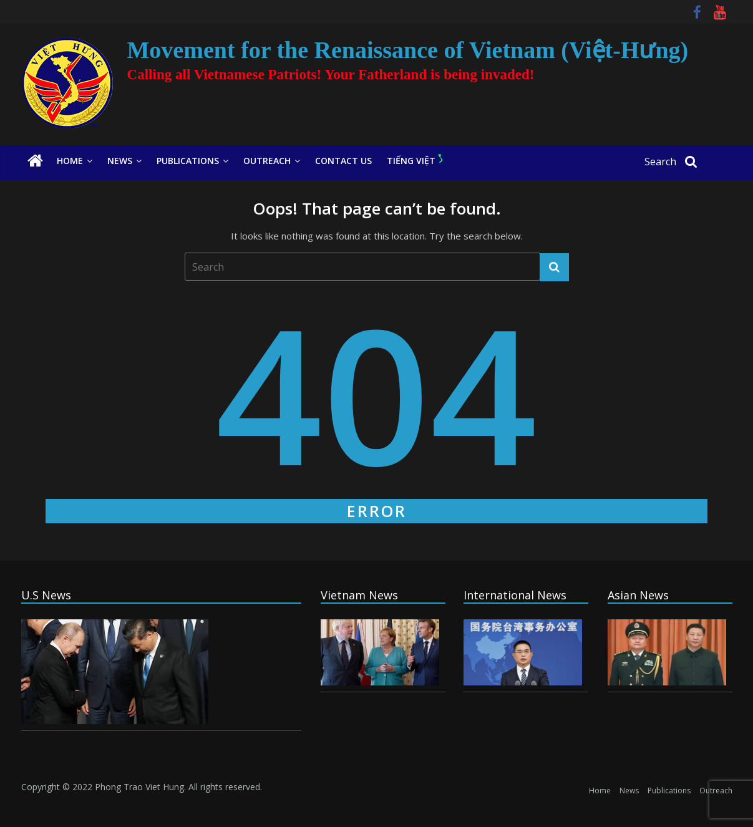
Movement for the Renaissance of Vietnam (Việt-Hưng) (408, 50)
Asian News (638, 595)
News (119, 161)
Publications (188, 161)
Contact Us (343, 161)
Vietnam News (359, 595)
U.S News (46, 595)
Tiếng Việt (414, 160)
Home (70, 161)
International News (515, 595)
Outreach (267, 161)
